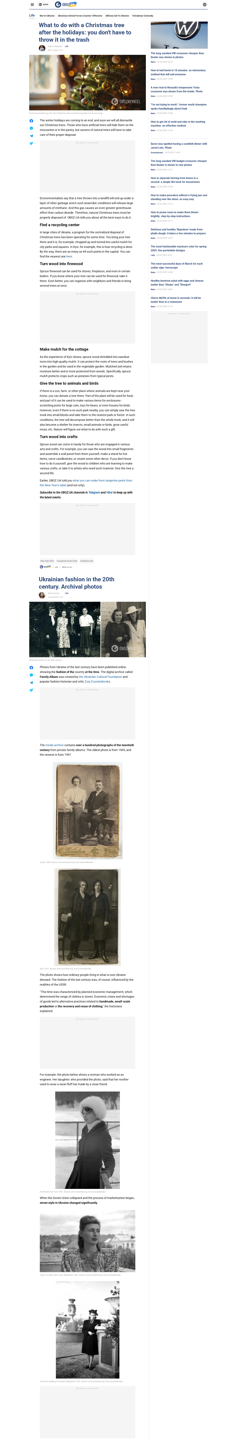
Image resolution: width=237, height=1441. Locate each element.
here (69, 256)
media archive (54, 745)
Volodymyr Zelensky (142, 15)
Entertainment (157, 153)
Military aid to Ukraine (117, 15)
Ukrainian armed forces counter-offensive (80, 15)
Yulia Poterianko (55, 46)
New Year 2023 (47, 561)
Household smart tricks (67, 561)
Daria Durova (53, 593)
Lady (153, 255)
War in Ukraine (47, 15)
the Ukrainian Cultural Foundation (100, 676)
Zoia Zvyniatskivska (97, 681)
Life (66, 46)
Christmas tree (86, 561)
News (153, 62)
